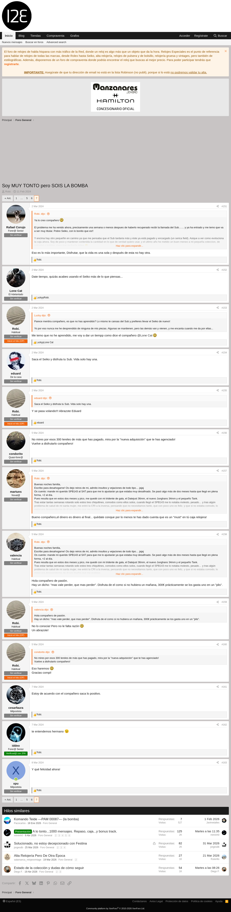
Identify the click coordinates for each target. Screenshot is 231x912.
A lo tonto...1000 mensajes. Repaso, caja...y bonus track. (75, 831)
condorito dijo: (42, 652)
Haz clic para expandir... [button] (129, 245)
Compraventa (55, 35)
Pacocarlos (20, 823)
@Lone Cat (144, 335)
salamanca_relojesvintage (27, 859)
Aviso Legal (156, 901)
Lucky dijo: (40, 315)
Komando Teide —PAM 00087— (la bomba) (46, 819)
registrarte (11, 64)
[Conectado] (16, 779)
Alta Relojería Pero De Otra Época (39, 856)
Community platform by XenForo (115, 908)
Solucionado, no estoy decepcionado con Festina (50, 843)
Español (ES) (12, 901)
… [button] (21, 198)
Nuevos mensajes (12, 42)
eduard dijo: (41, 398)
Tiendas (35, 35)
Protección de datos (177, 901)
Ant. (9, 198)
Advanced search (56, 42)
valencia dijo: (41, 609)
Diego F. (18, 871)
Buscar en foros (34, 42)
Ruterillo (215, 859)
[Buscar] (220, 35)
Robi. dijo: (40, 213)
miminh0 (18, 835)
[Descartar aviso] (225, 52)
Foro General (50, 823)
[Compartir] (217, 206)
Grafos (74, 35)
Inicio (9, 35)
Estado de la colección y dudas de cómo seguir (49, 868)
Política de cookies (201, 901)
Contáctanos (139, 901)
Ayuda (219, 901)
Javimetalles (212, 822)
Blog (21, 35)
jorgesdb (18, 847)
